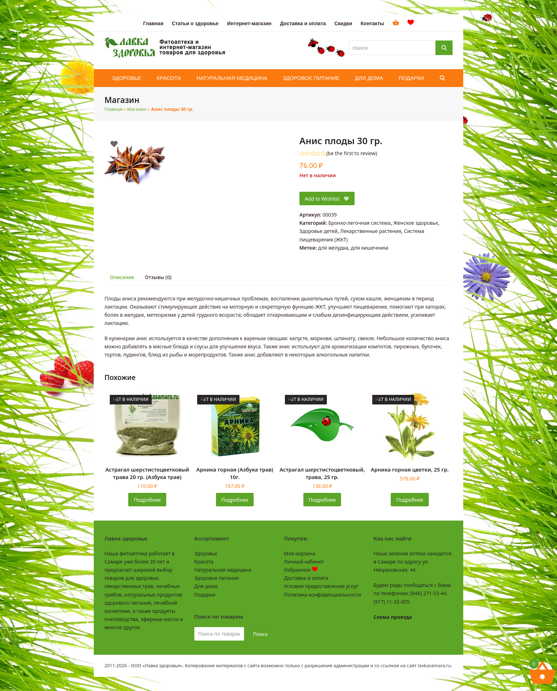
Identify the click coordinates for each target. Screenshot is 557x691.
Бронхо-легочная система (359, 222)
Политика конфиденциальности (322, 594)
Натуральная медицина (223, 569)
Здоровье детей (318, 231)
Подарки (204, 594)
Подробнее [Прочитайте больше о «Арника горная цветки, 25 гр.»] (409, 499)
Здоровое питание (216, 578)
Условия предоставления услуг (321, 586)
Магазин (136, 109)
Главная (113, 109)
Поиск (260, 634)
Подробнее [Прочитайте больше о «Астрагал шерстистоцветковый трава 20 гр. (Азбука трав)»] (147, 499)
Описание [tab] (122, 277)
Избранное (301, 569)
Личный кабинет (304, 561)
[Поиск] (444, 47)
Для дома (206, 586)
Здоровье (205, 553)
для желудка (333, 247)
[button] (442, 78)
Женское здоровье (415, 222)
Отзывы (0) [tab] (158, 277)
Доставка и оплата (306, 578)
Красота (203, 561)
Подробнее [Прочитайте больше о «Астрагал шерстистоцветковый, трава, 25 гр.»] (322, 499)
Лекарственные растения (370, 231)
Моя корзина (299, 553)
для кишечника (369, 247)
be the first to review (352, 153)
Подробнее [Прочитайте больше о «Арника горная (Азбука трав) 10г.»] (234, 499)
